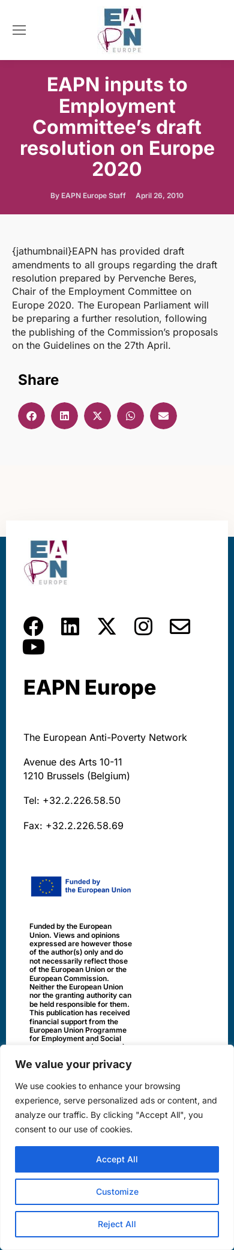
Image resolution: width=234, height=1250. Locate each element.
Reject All (117, 1224)
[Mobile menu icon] (19, 30)
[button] (31, 415)
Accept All (117, 1159)
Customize (117, 1191)
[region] (117, 1147)
